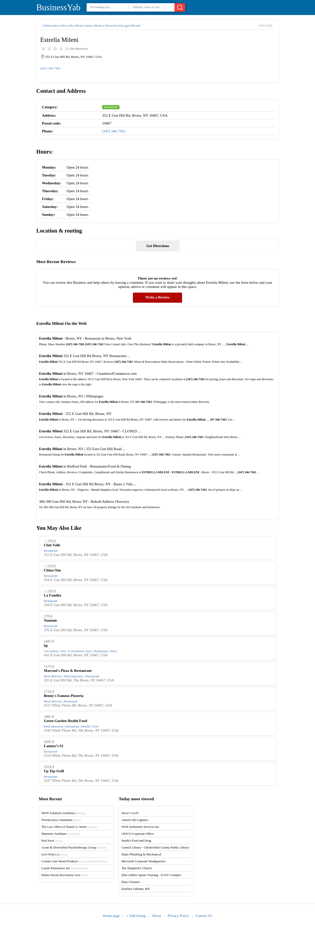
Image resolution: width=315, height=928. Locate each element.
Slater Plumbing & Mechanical (141, 854)
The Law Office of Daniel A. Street (69, 827)
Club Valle (52, 545)
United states (50, 25)
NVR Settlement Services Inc (140, 827)
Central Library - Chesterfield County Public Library (155, 847)
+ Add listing (135, 916)
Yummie (50, 620)
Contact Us (204, 916)
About (156, 916)
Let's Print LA (54, 854)
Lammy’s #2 (53, 746)
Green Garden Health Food (65, 721)
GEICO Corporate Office (137, 833)
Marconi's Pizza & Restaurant (68, 671)
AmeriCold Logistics (134, 820)
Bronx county (84, 25)
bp (46, 645)
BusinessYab (58, 7)
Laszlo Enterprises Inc (64, 868)
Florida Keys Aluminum (61, 820)
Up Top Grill (54, 771)
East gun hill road (129, 25)
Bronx (98, 25)
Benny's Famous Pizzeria (63, 696)
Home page (111, 916)
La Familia (52, 595)
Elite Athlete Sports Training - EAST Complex (151, 875)
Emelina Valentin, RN (135, 889)
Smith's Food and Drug (136, 840)
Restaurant (111, 107)
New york (67, 25)
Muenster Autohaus (60, 833)
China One (52, 570)
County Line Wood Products (74, 861)
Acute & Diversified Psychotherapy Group (73, 847)
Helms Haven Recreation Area (64, 875)
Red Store (51, 840)
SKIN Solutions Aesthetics (63, 813)
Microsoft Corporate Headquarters (143, 861)
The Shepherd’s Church (136, 868)
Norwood (110, 25)
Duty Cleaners (130, 882)
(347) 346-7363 (50, 68)
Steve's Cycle (130, 813)
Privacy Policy (178, 916)
